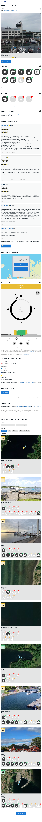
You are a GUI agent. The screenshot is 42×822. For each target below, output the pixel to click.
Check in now (5, 392)
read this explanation (24, 347)
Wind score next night (24, 430)
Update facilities (13, 89)
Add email (6, 117)
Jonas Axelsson (19, 406)
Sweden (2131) (7, 10)
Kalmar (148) (15, 10)
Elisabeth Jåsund (5, 205)
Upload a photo (6, 61)
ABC (9, 430)
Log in (21, 264)
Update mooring (13, 106)
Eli (2, 184)
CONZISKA (9, 57)
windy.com (32, 351)
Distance (4, 430)
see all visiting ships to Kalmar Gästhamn (27, 382)
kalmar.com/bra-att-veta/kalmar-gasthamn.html (15, 114)
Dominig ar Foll (4, 125)
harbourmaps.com (10, 1)
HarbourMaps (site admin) (7, 228)
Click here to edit (26, 354)
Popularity (15, 430)
